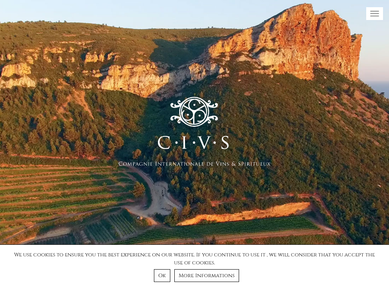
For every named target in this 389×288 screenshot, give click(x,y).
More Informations (207, 275)
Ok (162, 275)
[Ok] (379, 266)
